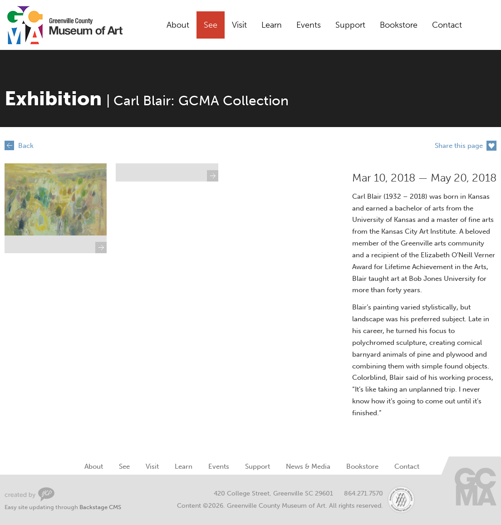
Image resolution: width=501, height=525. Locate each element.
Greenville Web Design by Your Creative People (29, 494)
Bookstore (399, 25)
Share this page (459, 146)
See (210, 25)
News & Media (308, 466)
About (178, 25)
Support (350, 25)
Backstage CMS (100, 507)
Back (26, 146)
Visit (239, 25)
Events (308, 25)
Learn (271, 25)
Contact (447, 25)
